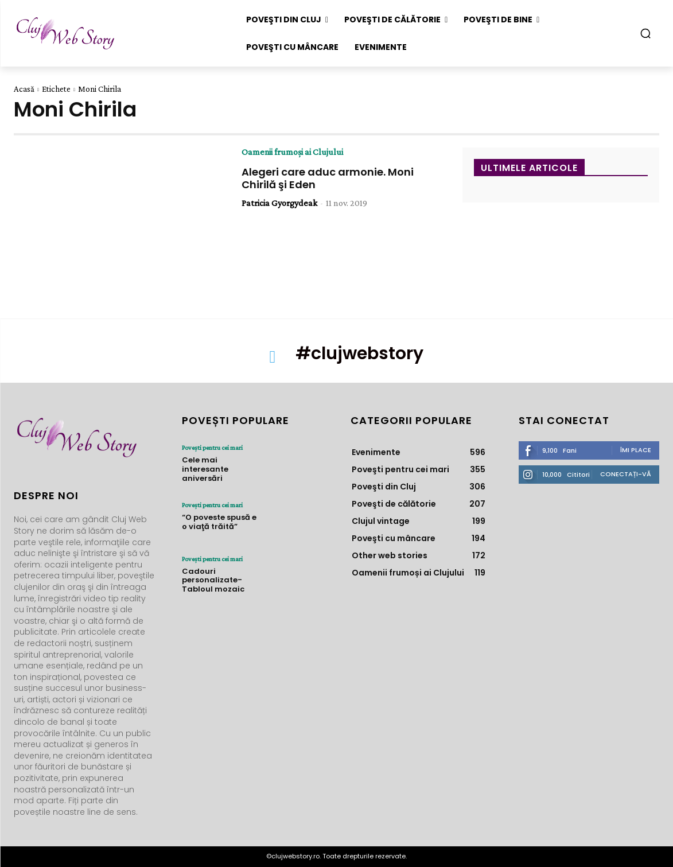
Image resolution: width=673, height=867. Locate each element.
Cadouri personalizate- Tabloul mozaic (213, 580)
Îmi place (635, 449)
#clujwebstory (359, 353)
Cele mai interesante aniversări (205, 468)
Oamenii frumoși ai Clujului (293, 152)
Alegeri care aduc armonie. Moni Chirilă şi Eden (328, 178)
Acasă (24, 89)
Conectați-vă (625, 474)
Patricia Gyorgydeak (279, 203)
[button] (645, 33)
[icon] (272, 360)
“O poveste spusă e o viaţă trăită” (219, 522)
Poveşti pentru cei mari (212, 447)
